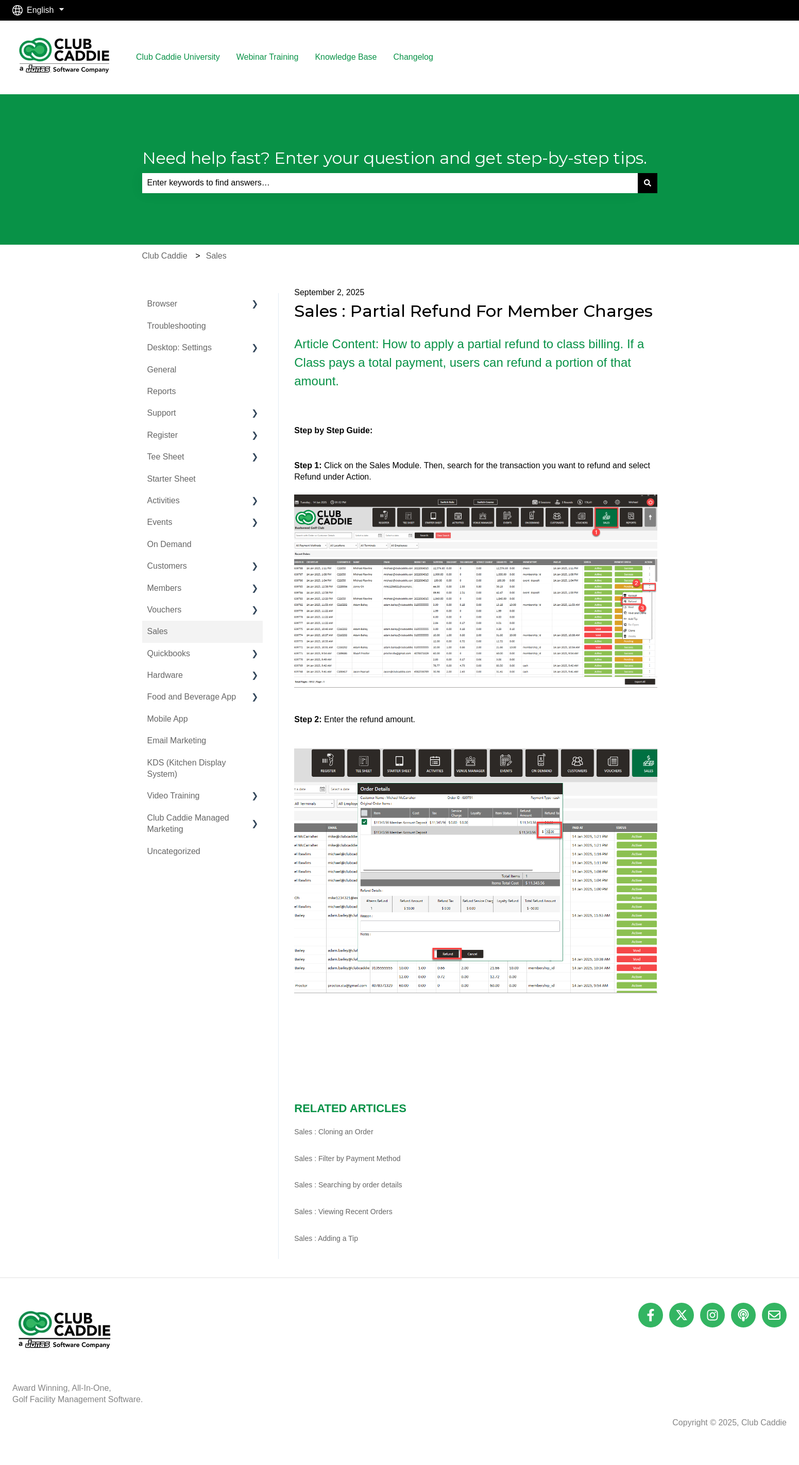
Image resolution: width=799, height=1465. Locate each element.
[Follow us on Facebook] (650, 1315)
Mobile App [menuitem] (167, 718)
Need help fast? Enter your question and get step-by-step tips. (394, 158)
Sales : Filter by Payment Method (347, 1158)
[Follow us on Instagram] (712, 1315)
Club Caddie (165, 255)
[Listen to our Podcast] (743, 1315)
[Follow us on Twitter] (681, 1315)
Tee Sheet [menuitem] (165, 456)
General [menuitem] (162, 369)
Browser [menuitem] (162, 303)
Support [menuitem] (161, 412)
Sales (216, 255)
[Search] (647, 183)
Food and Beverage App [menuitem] (191, 696)
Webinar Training (267, 57)
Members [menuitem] (164, 588)
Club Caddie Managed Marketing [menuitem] (188, 823)
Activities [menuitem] (163, 500)
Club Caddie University (178, 57)
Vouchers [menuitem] (164, 609)
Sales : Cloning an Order (333, 1132)
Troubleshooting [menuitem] (176, 325)
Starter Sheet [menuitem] (171, 478)
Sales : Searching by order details (348, 1185)
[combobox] (390, 183)
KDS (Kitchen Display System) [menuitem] (186, 768)
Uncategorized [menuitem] (173, 851)
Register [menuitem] (162, 435)
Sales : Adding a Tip (326, 1238)
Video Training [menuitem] (173, 795)
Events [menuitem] (160, 522)
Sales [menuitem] (157, 631)
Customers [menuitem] (167, 565)
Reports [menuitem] (161, 391)
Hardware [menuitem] (165, 675)
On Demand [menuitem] (169, 544)
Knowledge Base (346, 57)
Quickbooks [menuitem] (169, 653)
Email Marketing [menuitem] (177, 740)
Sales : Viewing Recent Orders (343, 1211)
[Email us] (774, 1315)
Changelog (413, 57)
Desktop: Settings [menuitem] (179, 347)
